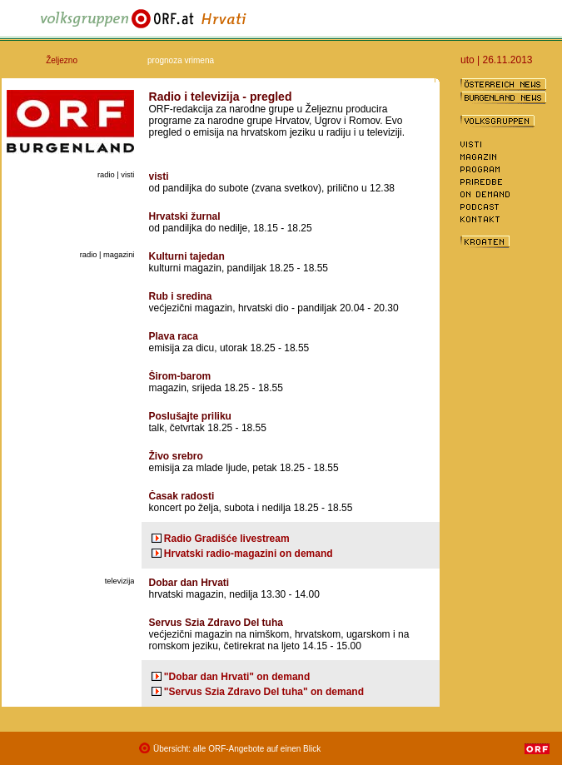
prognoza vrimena (180, 60)
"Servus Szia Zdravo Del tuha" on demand (264, 692)
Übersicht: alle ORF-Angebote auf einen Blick (237, 748)
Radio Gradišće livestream (227, 538)
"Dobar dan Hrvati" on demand (237, 677)
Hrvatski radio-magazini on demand (248, 553)
